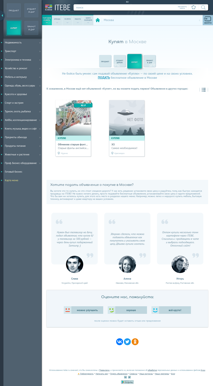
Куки (203, 370)
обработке (152, 370)
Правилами (104, 370)
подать (104, 77)
